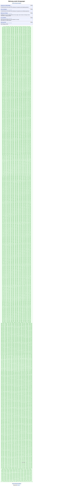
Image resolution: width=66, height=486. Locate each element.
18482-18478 (29, 144)
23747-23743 (16, 34)
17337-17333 (21, 168)
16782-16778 (16, 180)
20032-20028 (21, 112)
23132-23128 (4, 47)
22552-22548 (21, 59)
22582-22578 (25, 58)
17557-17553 (12, 164)
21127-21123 (12, 89)
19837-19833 (8, 116)
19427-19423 (29, 124)
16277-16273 (29, 190)
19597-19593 (4, 121)
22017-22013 (29, 70)
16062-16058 (4, 195)
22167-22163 (21, 67)
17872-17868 (12, 157)
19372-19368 (16, 126)
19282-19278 (4, 128)
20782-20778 (8, 96)
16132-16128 (4, 194)
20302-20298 (29, 106)
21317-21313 (29, 85)
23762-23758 (4, 34)
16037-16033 (25, 195)
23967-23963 (8, 30)
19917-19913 (29, 114)
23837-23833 (29, 32)
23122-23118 (12, 47)
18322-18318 (16, 148)
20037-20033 (16, 112)
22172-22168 (16, 67)
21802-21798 (4, 75)
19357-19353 (29, 126)
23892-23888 (12, 31)
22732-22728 (16, 55)
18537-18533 (12, 143)
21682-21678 (16, 77)
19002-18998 (4, 134)
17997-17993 (25, 154)
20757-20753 (29, 96)
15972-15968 (21, 197)
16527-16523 (25, 185)
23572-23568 (16, 38)
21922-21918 (21, 72)
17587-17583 (16, 163)
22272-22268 (21, 65)
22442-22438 (25, 61)
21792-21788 (12, 75)
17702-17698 (8, 161)
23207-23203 (29, 45)
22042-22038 (8, 70)
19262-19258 (21, 128)
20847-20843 (12, 95)
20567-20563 (12, 101)
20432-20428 (8, 104)
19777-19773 (29, 117)
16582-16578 (8, 184)
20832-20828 (25, 95)
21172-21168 (4, 88)
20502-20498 (8, 102)
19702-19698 (4, 119)
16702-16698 (25, 181)
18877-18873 (21, 136)
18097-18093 (29, 152)
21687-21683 (12, 77)
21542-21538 (16, 80)
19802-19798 (8, 117)
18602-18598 (16, 142)
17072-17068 (8, 174)
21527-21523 (29, 80)
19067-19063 (8, 132)
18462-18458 (16, 145)
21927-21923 (16, 72)
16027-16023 (4, 196)
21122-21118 (16, 89)
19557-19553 (8, 122)
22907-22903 (16, 52)
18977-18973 (25, 134)
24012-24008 (29, 28)
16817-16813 (16, 179)
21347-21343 (4, 85)
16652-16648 (8, 183)
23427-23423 (21, 41)
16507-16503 (12, 186)
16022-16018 (8, 196)
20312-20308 (21, 106)
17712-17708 (29, 160)
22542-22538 (29, 59)
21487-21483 (4, 82)
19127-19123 (16, 131)
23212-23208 (25, 45)
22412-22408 (21, 62)
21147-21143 (25, 88)
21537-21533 (21, 80)
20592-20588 (21, 100)
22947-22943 (12, 51)
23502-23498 (16, 39)
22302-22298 (25, 64)
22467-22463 (4, 61)
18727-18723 (29, 139)
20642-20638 (8, 99)
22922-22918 (4, 52)
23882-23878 (21, 31)
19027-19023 (12, 133)
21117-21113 (21, 89)
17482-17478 (16, 165)
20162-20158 (29, 109)
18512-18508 (4, 144)
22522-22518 (16, 60)
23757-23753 (8, 34)
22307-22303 (21, 64)
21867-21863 (8, 74)
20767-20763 (21, 96)
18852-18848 (12, 137)
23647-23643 (12, 36)
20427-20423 (12, 104)
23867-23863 (4, 32)
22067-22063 (16, 69)
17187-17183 (29, 171)
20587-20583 (25, 100)
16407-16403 (8, 188)
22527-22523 (12, 60)
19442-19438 (16, 124)
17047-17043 (29, 174)
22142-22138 (12, 68)
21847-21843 (25, 74)
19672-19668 (29, 119)
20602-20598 (12, 100)
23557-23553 (29, 38)
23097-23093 (4, 48)
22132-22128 (21, 68)
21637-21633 (25, 78)
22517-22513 (21, 60)
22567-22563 (8, 59)
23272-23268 (4, 44)
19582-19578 (16, 121)
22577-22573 (29, 58)
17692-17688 (16, 161)
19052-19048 (21, 132)
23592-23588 (29, 37)
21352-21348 (29, 84)
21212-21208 (29, 87)
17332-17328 (25, 168)
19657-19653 (12, 120)
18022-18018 (4, 154)
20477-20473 (29, 102)
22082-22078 (4, 69)
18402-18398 (8, 146)
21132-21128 (8, 89)
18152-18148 (12, 151)
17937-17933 (16, 156)
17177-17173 (8, 172)
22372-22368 (25, 63)
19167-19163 (12, 130)
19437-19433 (21, 124)
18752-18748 (8, 139)
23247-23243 (25, 44)
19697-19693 (8, 119)
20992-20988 (8, 92)
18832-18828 (29, 137)
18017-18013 (8, 154)
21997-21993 (16, 71)
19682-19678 (21, 119)
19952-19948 (29, 113)
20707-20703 (12, 98)
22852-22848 (4, 53)
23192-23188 (12, 46)
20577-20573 (4, 101)
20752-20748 (4, 97)
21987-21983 (25, 71)
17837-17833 (12, 158)
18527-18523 (21, 143)
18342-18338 (29, 147)
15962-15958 (29, 197)
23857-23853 (12, 32)
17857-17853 (25, 157)
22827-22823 (25, 53)
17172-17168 (12, 172)
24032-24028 (12, 28)
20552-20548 (25, 101)
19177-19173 (4, 130)
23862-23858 (8, 32)
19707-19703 (29, 118)
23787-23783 (12, 33)
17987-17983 (4, 155)
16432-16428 (16, 187)
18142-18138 (21, 151)
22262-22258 (29, 65)
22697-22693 (16, 56)
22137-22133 (16, 68)
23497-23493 (21, 39)
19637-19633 (29, 120)
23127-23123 (8, 47)
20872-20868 (21, 94)
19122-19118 (21, 131)
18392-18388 (16, 146)
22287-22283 (8, 65)
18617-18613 (4, 142)
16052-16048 (12, 195)
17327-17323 (29, 168)
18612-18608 (8, 142)
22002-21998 (12, 71)
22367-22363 (29, 63)
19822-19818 (21, 116)
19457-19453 (4, 124)
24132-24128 (16, 26)
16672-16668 (21, 182)
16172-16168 (29, 192)
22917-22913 (8, 52)
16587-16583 (4, 184)
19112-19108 (29, 131)
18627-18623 (25, 141)
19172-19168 (8, 130)
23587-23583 (4, 38)
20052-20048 (4, 112)
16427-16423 (21, 187)
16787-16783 (12, 180)
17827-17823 (21, 158)
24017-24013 (25, 28)
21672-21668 (25, 77)
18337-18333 (4, 148)
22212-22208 (12, 66)
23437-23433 (12, 41)
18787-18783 (8, 138)
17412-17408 (16, 167)
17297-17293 (25, 169)
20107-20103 (16, 110)
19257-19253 (25, 128)
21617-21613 (12, 79)
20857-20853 (4, 95)
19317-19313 (4, 127)
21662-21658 (4, 78)
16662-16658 (29, 182)
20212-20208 (16, 108)
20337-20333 (29, 105)
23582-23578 (8, 38)
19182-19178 (29, 129)
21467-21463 (21, 82)
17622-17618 (16, 162)
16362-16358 (16, 189)
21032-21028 (4, 91)
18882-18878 (16, 136)
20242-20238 (21, 107)
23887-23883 (16, 31)
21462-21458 (25, 82)
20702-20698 (16, 98)
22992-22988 (4, 50)
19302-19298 (16, 127)
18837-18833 (25, 137)
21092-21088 (12, 90)
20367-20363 (4, 105)
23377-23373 (4, 42)
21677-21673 (21, 77)
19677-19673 (25, 119)
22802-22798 (16, 54)
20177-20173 (16, 109)
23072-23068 (25, 48)
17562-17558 (8, 164)
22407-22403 (25, 62)
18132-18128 (29, 151)
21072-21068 (29, 90)
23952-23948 (21, 30)
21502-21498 (21, 81)
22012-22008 (4, 71)
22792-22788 (25, 54)
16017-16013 (12, 196)
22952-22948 (8, 51)
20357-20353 (12, 105)
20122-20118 (4, 110)
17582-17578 (21, 163)
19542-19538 (21, 122)
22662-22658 (16, 57)
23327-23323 (16, 43)
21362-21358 (21, 84)
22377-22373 (21, 63)
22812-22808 (8, 54)
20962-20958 (4, 93)
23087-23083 (12, 48)
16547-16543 (8, 185)
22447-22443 (21, 61)
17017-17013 (25, 175)
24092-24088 (21, 27)
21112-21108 (25, 89)
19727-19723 (12, 118)
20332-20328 (4, 106)
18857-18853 (8, 137)
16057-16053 (8, 195)
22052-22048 (29, 69)
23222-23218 (16, 45)
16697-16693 (29, 181)
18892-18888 (8, 136)
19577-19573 (21, 121)
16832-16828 (4, 179)
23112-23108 (21, 47)
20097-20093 (25, 110)
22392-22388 (8, 63)
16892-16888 (12, 178)
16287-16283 (21, 190)
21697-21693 (4, 77)
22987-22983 (8, 50)
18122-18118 (8, 152)
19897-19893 (16, 115)
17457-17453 (8, 166)
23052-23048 (12, 49)
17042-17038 (4, 175)
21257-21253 (21, 86)
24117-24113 (28, 26)
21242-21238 (4, 87)
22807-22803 (12, 54)
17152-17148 (29, 172)
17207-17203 (12, 171)
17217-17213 (4, 171)
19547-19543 (16, 122)
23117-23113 (16, 47)
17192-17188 (25, 171)
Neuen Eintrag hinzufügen (16, 3)
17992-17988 (29, 154)
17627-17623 (12, 162)
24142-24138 (7, 26)
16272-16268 (4, 191)
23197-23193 (8, 46)
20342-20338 (25, 105)
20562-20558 (16, 101)
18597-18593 (21, 142)
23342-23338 (4, 43)
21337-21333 (12, 85)
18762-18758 (29, 138)
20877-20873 (16, 94)
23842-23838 (25, 32)
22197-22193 (25, 66)
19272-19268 (12, 128)
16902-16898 (4, 178)
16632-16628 (25, 183)
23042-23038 (21, 49)
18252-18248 (16, 149)
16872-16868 (29, 178)
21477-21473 (12, 82)
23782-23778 (16, 33)
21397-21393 (21, 83)
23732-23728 (29, 34)
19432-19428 (25, 124)
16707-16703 (21, 181)
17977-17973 (12, 155)
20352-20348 (16, 105)
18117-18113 (12, 152)
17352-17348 (8, 168)
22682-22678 (29, 56)
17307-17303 (16, 169)
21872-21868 (4, 74)
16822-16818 (12, 179)
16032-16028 (29, 195)
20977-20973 (21, 92)
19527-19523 (4, 123)
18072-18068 (21, 153)
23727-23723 (4, 35)
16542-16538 (12, 185)
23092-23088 (8, 48)
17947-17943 (8, 156)
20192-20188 (4, 109)
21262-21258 (16, 86)
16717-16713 (12, 181)
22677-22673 (4, 57)
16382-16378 (29, 188)
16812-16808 (21, 179)
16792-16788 (8, 180)
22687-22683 (25, 56)
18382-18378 (25, 146)
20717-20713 (4, 98)
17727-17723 (16, 160)
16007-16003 (21, 196)
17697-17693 (12, 161)
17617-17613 (21, 162)
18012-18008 (12, 154)
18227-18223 (8, 150)
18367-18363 (8, 147)
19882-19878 (29, 115)
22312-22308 (16, 64)
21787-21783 (16, 75)
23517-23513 (4, 39)
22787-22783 (29, 54)
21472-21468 (16, 82)
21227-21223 (16, 87)
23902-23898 (4, 31)
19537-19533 (25, 122)
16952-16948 (21, 176)
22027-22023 (21, 70)
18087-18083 (8, 153)
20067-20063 (21, 111)
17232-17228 (21, 170)
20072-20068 (16, 111)
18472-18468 (8, 145)
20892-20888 (4, 94)
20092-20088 (29, 110)
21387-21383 (29, 83)
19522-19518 (8, 123)
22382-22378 (16, 63)
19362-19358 (25, 126)
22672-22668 (8, 57)
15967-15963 (25, 197)
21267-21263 (12, 86)
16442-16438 (8, 187)
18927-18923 (8, 135)
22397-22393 (4, 63)
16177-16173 (25, 192)
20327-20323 (8, 106)
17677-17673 (29, 161)
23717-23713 (12, 35)
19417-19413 (8, 125)
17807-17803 (8, 159)
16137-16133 (29, 193)
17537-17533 (29, 164)
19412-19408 (12, 125)
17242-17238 (12, 170)
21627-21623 (4, 79)
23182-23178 (21, 46)
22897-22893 (25, 52)
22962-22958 (29, 50)
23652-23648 (8, 36)
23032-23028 (29, 49)
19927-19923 (21, 114)
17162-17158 (21, 172)
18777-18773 (16, 138)
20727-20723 (25, 97)
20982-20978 (16, 92)
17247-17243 (8, 170)
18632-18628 (21, 141)
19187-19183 (25, 129)
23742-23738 (21, 34)
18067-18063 (25, 153)
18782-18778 (12, 138)
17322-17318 (4, 169)
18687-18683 (4, 140)
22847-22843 (8, 53)
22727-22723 (21, 55)
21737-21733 (29, 76)
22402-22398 (29, 62)
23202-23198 (4, 46)
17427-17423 (4, 167)
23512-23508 (8, 39)
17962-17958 (25, 155)
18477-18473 (4, 145)
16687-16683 (8, 182)
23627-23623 (29, 36)
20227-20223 (4, 108)
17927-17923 (25, 156)
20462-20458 (12, 103)
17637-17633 (4, 162)
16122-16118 (12, 194)
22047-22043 (4, 70)
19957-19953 (25, 113)
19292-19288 (25, 127)
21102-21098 (4, 90)
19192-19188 (21, 129)
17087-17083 (25, 173)
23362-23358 (16, 42)
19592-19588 (8, 121)
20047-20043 (8, 112)
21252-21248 (25, 86)
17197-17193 (21, 171)
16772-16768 (25, 180)
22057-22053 (25, 69)
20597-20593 (16, 100)
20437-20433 (4, 104)
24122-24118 (24, 26)
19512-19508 (16, 123)
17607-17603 (29, 162)
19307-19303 (12, 127)
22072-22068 (12, 69)
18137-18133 (25, 151)
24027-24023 (16, 28)
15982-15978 (12, 197)
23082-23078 (16, 48)
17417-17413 (12, 167)
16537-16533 (16, 185)
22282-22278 (12, 65)
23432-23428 (16, 41)
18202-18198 (29, 150)
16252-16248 (21, 191)
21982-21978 (29, 71)
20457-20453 (16, 103)
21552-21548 (8, 80)
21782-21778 (21, 75)
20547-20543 (29, 101)
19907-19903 (8, 115)
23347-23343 (29, 42)
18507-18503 (8, 144)
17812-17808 (4, 159)
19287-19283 (29, 127)
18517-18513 (29, 143)
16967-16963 (8, 176)
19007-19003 (29, 133)
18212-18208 (21, 150)
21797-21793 (8, 75)
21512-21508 (12, 81)
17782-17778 (29, 159)
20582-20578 (29, 100)
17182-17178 (4, 172)
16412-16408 (4, 188)
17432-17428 (29, 166)
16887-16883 (16, 178)
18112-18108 (16, 152)
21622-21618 (8, 79)
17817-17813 (29, 158)
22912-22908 (12, 52)
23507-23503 (12, 39)
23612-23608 (12, 37)
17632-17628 (8, 162)
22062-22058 (21, 69)
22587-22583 (21, 58)
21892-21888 (16, 73)
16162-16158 (8, 193)
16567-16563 (21, 184)
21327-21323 (21, 85)
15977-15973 (16, 197)
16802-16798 (29, 179)
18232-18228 (4, 150)
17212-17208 (8, 171)
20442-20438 (29, 103)
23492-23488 (25, 39)
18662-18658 (25, 140)
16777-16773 (21, 180)
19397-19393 (25, 125)
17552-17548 (16, 164)
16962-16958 (12, 176)
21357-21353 (25, 84)
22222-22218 (4, 66)
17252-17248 (4, 170)
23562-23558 (25, 38)
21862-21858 (12, 74)
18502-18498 (12, 144)
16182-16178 (21, 192)
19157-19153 (21, 130)
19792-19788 (16, 117)
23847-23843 (21, 32)
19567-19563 (29, 121)
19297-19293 (21, 127)
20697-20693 (21, 98)
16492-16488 (25, 186)
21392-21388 (25, 83)
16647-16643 (12, 183)
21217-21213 (25, 87)
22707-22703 (8, 56)
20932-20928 (29, 93)
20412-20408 (25, 104)
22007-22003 (8, 71)
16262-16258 (12, 191)
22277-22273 (16, 65)
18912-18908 (21, 135)
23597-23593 (25, 37)
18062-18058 (29, 153)
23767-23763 (29, 33)
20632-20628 (16, 99)
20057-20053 (29, 111)
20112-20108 (12, 110)
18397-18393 (12, 146)
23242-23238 (29, 44)
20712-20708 (8, 98)
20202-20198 (25, 108)
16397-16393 (16, 188)
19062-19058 (12, 132)
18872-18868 (25, 136)
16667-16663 (25, 182)
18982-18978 (21, 134)
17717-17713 (25, 160)
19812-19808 (29, 116)
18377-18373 (29, 146)
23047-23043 (16, 49)
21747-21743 (21, 76)
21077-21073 (25, 90)
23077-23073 (21, 48)
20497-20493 (12, 102)
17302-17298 (21, 169)
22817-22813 (4, 54)
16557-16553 (29, 184)
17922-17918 (29, 156)
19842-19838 (4, 116)
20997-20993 (4, 92)
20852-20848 (8, 95)
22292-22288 (4, 65)
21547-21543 (12, 80)
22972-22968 (21, 50)
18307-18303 (29, 148)
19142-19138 (4, 131)
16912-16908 (25, 177)
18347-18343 (25, 147)
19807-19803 (4, 117)
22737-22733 (12, 55)
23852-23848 (16, 32)
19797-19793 (12, 117)
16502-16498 (16, 186)
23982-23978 (25, 29)
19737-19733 (4, 118)
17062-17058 (16, 174)
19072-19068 (4, 132)
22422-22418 (12, 62)
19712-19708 (25, 118)
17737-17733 (8, 160)
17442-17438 (21, 166)
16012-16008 (16, 196)
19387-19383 (4, 126)
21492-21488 (29, 81)
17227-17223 (25, 170)
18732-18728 (25, 139)
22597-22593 (12, 58)
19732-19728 (8, 118)
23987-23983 (21, 29)
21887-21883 (21, 73)
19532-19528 (29, 122)
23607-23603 (16, 37)
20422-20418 (16, 104)
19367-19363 (21, 126)
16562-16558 (25, 184)
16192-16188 (12, 192)
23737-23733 (25, 34)
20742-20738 (12, 97)
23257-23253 (16, 44)
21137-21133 (4, 89)
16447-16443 (4, 187)
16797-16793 (4, 180)
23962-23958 (12, 30)
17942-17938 (12, 156)
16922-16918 (16, 177)
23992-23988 (16, 29)
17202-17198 (16, 171)
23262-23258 (12, 44)
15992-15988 (4, 197)
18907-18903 (25, 135)
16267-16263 (8, 191)
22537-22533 (4, 60)
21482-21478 (8, 82)
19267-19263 (16, 128)
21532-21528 (25, 80)
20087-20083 (4, 111)
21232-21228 (12, 87)
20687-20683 (29, 98)
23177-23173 (25, 46)
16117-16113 (16, 194)
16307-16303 (4, 190)
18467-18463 (12, 145)
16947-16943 (25, 176)
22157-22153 (29, 67)
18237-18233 (29, 149)
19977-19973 (8, 113)
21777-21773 (25, 75)
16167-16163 (4, 193)
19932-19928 (16, 114)
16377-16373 (4, 189)
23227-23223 (12, 45)
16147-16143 (21, 193)
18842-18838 (21, 137)
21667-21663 (29, 77)
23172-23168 (29, 46)
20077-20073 (12, 111)
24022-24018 (21, 28)
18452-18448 (25, 145)
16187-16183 (16, 192)
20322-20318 (12, 106)
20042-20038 (12, 112)
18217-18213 (16, 150)
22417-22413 (16, 62)
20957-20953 (8, 93)
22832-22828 (21, 53)
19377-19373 (12, 126)
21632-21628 (29, 78)
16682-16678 (12, 182)
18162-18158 (4, 151)
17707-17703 (4, 161)
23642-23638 (16, 36)
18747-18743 (12, 139)
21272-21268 (8, 86)
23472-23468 (12, 40)
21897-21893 (12, 73)
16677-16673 (16, 182)
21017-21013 (16, 91)
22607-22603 (4, 58)
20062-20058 (25, 111)
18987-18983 (16, 134)
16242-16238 (29, 191)
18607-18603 (12, 142)
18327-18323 (12, 148)
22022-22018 (25, 70)
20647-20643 (4, 99)
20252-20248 (12, 107)
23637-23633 (21, 36)
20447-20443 (25, 103)
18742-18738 (16, 139)
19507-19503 (21, 123)
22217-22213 (8, 66)
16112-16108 (21, 194)
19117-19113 (25, 131)
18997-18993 (8, 134)
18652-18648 (4, 141)
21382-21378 (4, 84)
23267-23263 (8, 44)
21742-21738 (25, 76)
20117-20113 (8, 110)
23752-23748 (12, 34)
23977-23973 (29, 29)
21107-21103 (29, 89)
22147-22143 (8, 68)
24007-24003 (4, 29)
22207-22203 (16, 66)
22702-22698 (12, 56)
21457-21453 (29, 82)
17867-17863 (16, 157)
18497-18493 (16, 144)
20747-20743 (8, 97)
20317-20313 (16, 106)
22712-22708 (4, 56)
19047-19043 (25, 132)
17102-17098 (12, 173)
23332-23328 (12, 43)
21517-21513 (8, 81)
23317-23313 (25, 43)
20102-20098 (21, 110)
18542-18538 (8, 143)
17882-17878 (4, 157)
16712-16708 (16, 181)
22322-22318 (8, 64)
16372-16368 (8, 189)
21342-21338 (8, 85)
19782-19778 (25, 117)
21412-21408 (8, 83)
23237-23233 (4, 45)
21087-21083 (16, 90)
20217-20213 (12, 108)
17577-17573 (25, 163)
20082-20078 (8, 111)
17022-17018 (21, 175)
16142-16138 (25, 193)
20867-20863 (25, 94)
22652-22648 (25, 57)
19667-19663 (4, 120)
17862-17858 (21, 157)
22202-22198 (21, 66)
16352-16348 (25, 189)
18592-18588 (25, 142)
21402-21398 (16, 83)
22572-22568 (4, 59)
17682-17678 (25, 161)
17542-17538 (25, 164)
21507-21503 (16, 81)
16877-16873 (25, 178)
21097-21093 (8, 90)
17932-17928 (21, 156)
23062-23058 (4, 49)
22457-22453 (12, 61)
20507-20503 (4, 102)
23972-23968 (4, 30)
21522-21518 (4, 81)
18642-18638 (12, 141)
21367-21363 (16, 84)
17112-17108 (4, 173)
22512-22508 (25, 60)
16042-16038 (21, 195)
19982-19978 (4, 113)
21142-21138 (29, 88)
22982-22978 (12, 50)
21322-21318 (25, 85)
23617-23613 (8, 37)
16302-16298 (8, 190)
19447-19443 (12, 124)
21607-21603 (21, 79)
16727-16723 (4, 181)
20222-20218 (8, 108)
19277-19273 (8, 128)
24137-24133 (11, 26)
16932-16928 (8, 177)
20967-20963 (29, 92)
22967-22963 (25, 50)
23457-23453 (25, 40)
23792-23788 (8, 33)
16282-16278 (25, 190)
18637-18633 (16, 141)
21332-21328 (16, 85)
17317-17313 (8, 169)
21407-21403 (12, 83)
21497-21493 (25, 81)
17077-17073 (4, 174)
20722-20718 (29, 97)
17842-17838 (8, 158)
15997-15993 (29, 196)
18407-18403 (4, 146)
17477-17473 (21, 165)
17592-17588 (12, 163)
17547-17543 (21, 164)
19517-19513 (12, 123)
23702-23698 (25, 35)
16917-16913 (21, 177)
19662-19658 (8, 120)
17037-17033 (8, 175)
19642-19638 (25, 120)
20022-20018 (29, 112)
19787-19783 (21, 117)
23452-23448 (29, 40)
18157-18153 (8, 151)
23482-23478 (4, 40)
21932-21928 (12, 72)
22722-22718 (25, 55)
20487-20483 (21, 102)
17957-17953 (29, 155)
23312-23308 (29, 43)
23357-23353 (21, 42)
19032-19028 (8, 133)
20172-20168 (21, 109)
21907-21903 (4, 73)
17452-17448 (12, 166)
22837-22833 (16, 53)
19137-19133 (8, 131)
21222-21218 (21, 87)
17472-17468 (25, 165)
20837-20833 (21, 95)
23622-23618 (4, 37)
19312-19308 (8, 127)
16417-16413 (29, 187)
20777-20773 (12, 96)
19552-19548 (12, 122)
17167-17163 (16, 172)
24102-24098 (12, 27)
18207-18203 (25, 150)
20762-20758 (25, 96)
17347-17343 (12, 168)
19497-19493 (29, 123)
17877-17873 (8, 157)
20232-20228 (29, 107)
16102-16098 (29, 194)
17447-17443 (16, 166)
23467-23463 (16, 40)
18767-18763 (25, 138)
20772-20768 (16, 96)
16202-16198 (4, 192)
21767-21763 (4, 76)
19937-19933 (12, 114)
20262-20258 (4, 107)
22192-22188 (29, 66)
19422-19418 (4, 125)
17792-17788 (21, 159)
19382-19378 (8, 126)
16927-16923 (12, 177)
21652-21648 (12, 78)
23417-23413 (29, 41)
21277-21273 (4, 86)
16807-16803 (25, 179)
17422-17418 (8, 167)
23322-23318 (21, 43)
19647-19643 (21, 120)
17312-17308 (12, 169)
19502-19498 (25, 123)
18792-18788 (4, 138)
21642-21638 (21, 78)
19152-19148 (25, 130)
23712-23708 (16, 35)
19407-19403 (16, 125)
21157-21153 (16, 88)
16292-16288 (16, 190)
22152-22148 (4, 68)
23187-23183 (16, 46)
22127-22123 (25, 68)
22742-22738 (8, 55)
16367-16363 (12, 189)
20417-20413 (21, 104)
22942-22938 (16, 51)
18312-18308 (25, 148)
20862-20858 (29, 94)
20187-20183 (8, 109)
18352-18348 (21, 147)
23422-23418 (25, 41)
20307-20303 (25, 106)
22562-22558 (12, 59)
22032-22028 (16, 70)
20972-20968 (25, 92)
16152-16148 (16, 193)
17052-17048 (25, 174)
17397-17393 (29, 167)
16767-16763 (29, 180)
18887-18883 (12, 136)
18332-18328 (8, 148)
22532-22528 (8, 60)
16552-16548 (4, 185)
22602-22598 (8, 58)
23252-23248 (21, 44)
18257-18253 (12, 149)
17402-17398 (25, 167)
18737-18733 (21, 139)
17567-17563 (4, 164)
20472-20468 (4, 103)
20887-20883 (8, 94)
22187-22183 (4, 67)
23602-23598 (21, 37)
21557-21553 (4, 80)
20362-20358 (8, 105)
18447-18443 (29, 145)
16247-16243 (25, 191)
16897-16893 (8, 178)
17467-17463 (29, 165)
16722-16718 (8, 181)
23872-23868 (29, 31)
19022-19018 (16, 133)
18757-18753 (4, 139)
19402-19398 (21, 125)
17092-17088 (21, 173)
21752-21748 (16, 76)
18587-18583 (29, 142)
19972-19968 (12, 113)
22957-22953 (4, 51)
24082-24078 (29, 27)
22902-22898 (21, 52)
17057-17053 (21, 174)
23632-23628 (25, 36)
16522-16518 (29, 185)
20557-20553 (21, 101)
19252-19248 (29, 128)
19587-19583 (12, 121)
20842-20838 (16, 95)
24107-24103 (8, 27)
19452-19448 (8, 124)
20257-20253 (8, 107)
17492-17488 (8, 165)
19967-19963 (16, 113)
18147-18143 (16, 151)
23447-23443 (4, 41)
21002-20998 (29, 91)
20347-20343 (21, 105)
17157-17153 (25, 172)
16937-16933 (4, 177)
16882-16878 (21, 178)
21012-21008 (21, 91)
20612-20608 (4, 100)
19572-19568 (25, 121)
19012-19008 (25, 133)
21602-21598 (25, 79)
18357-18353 (16, 147)
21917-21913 (25, 72)
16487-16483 (29, 186)
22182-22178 (8, 67)
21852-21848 (21, 74)
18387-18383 (21, 146)
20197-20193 (29, 108)
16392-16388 (21, 188)
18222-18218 (12, 150)
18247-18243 (21, 149)
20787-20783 (4, 96)
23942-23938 (29, 30)
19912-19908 (4, 115)
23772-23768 (25, 33)
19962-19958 (21, 113)
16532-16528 (21, 185)
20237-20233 (25, 107)
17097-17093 (16, 173)
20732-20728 (21, 97)
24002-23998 (8, 29)
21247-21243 (29, 86)
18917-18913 (16, 135)
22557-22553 (16, 59)
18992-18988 (12, 134)
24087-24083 (25, 27)
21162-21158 (12, 88)
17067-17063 (12, 174)
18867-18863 (29, 136)
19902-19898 (12, 115)
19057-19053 (16, 132)
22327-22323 (4, 64)
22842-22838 (12, 53)
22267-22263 (25, 65)
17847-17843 (4, 158)
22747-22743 (4, 55)
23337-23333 (8, 43)
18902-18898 (29, 135)
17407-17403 (21, 167)
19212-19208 (4, 129)
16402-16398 (12, 188)
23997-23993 (12, 29)
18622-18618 (29, 141)
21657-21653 (8, 78)
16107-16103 (25, 194)
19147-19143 (29, 130)
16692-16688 (4, 182)
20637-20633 (12, 99)
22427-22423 (8, 62)
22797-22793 (21, 54)
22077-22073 (8, 69)
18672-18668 (16, 140)
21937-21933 (8, 72)
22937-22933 (21, 51)
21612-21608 (16, 79)
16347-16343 (29, 189)
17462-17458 (4, 166)
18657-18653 (29, 140)
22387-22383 (12, 63)
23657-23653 (4, 36)
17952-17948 (4, 156)
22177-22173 (12, 67)
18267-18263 (4, 149)
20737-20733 (16, 97)
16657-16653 (4, 183)
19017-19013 (21, 133)
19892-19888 (21, 115)
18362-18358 (12, 147)
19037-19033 (4, 133)
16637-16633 (21, 183)
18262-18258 (8, 149)
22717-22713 (29, 55)
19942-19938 (8, 114)
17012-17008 (29, 175)
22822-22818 (29, 53)
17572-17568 (29, 163)
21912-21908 (29, 72)
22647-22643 (29, 57)
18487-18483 (25, 144)
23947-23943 (25, 30)
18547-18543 (4, 143)
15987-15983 (8, 197)
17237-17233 (16, 170)
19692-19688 (12, 119)
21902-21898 (8, 73)
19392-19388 (29, 125)
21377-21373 (8, 84)
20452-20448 (21, 103)
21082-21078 (21, 90)
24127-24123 (20, 26)
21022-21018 (12, 91)
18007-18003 (16, 154)
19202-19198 (12, 129)
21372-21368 (12, 84)
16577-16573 (12, 184)
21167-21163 (8, 88)
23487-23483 (29, 39)
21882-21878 (25, 73)
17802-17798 (12, 159)
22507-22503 (29, 60)
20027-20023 (25, 112)
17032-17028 (12, 175)
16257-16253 (16, 191)
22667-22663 (12, 57)
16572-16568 (16, 184)
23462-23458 (21, 40)
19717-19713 (21, 118)
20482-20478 (25, 102)
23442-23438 (8, 41)
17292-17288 (29, 169)
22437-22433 (29, 61)
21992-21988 (21, 71)
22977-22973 (16, 50)
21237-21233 (8, 87)
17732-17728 (12, 160)
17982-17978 (8, 155)
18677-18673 (12, 140)
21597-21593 (29, 79)
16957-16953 (16, 176)
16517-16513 (4, 186)
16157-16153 (12, 193)
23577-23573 (12, 38)
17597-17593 (8, 163)
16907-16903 (29, 177)
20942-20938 (21, 93)
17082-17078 (29, 173)
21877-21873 (29, 73)
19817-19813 (25, 116)
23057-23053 (8, 49)
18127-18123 (4, 152)
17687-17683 (21, 161)
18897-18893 (4, 136)
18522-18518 (25, 143)
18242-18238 (25, 149)
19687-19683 (16, 119)
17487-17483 (12, 165)
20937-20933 (25, 93)
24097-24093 (16, 27)
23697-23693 (29, 35)
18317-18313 (21, 148)
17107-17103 (8, 173)
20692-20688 (25, 98)
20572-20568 (8, 101)
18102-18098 (25, 152)
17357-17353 (4, 168)
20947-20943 (16, 93)
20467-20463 (8, 103)
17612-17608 (25, 162)
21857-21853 (16, 74)
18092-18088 (4, 153)
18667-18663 (21, 140)
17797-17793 (16, 159)
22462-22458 (8, 61)
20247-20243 (16, 107)
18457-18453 (21, 145)
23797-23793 (4, 33)
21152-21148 (21, 88)
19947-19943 (4, 114)
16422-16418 (25, 187)
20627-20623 (21, 99)
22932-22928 (25, 51)
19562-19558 (4, 122)
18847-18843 (16, 137)
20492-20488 (16, 102)
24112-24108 (4, 27)
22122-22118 (29, 68)
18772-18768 (21, 138)
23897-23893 (8, 31)
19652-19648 (16, 120)
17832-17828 (16, 158)
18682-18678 (8, 140)
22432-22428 (4, 62)
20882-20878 (12, 94)
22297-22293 (29, 64)
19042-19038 (29, 132)
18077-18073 (16, 153)
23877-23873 (25, 31)
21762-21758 (8, 76)
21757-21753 (12, 76)
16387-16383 (25, 188)
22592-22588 (16, 58)
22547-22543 (25, 59)
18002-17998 (21, 154)
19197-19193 (16, 129)
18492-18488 (21, 144)
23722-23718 (8, 35)
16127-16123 (8, 194)
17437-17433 (25, 166)
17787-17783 (25, 159)
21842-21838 (29, 74)
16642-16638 (16, 183)
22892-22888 (29, 52)
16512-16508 (8, 186)
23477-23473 (8, 40)
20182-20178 (12, 109)
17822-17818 (25, 158)
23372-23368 (8, 42)
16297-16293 (12, 190)
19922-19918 (25, 114)
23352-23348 (25, 42)
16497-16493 (21, 186)
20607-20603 (8, 100)
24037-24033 (8, 28)
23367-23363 (12, 42)
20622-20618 (25, 99)
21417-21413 (4, 83)
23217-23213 (21, 45)
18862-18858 (4, 137)
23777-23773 (21, 33)
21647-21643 (16, 78)
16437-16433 (12, 187)
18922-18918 (12, 135)
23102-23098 (29, 47)
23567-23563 (21, 38)
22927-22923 (29, 51)
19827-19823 (16, 116)
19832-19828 (12, 116)
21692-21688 (8, 77)
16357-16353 (21, 189)
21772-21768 (29, 75)
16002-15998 (25, 196)
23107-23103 (25, 47)
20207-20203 (21, 108)
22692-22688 (21, 56)
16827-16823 (8, 179)
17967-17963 (21, 155)
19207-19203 (8, 129)
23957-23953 (16, 30)
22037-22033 (12, 70)
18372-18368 (4, 147)
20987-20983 (12, 92)
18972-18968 (29, 134)
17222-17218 (29, 170)
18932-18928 (4, 135)
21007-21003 (25, 91)
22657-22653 (21, 57)
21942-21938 (4, 72)
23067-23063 (29, 48)
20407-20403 (29, 104)
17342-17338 (16, 168)
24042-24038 (4, 28)
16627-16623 (29, 183)
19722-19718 (16, 118)
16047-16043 (16, 195)
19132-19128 (12, 131)
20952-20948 (12, 93)
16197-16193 (8, 192)
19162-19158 (16, 130)
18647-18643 (8, 141)
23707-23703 (21, 35)
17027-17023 (16, 175)
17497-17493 (4, 165)
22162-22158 (25, 67)
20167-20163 (25, 109)
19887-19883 (25, 115)
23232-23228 (8, 45)
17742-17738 (4, 160)
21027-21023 (8, 91)
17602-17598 (4, 163)
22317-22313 (12, 64)
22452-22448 (16, 61)
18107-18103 (21, 152)
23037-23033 (25, 49)
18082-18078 (12, 153)
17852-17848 (29, 157)
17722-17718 (21, 160)
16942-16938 (29, 176)
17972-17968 (16, 155)
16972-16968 (4, 176)
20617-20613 (29, 99)
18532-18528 (16, 143)
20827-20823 (29, 95)
